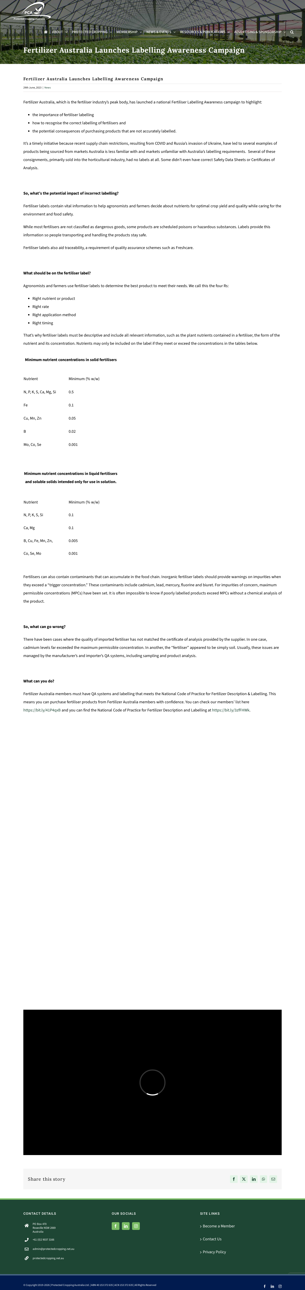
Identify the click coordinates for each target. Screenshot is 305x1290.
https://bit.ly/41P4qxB (42, 710)
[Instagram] (136, 1226)
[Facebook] (115, 1226)
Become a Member (219, 1226)
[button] (292, 32)
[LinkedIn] (126, 1226)
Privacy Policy (214, 1252)
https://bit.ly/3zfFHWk (230, 710)
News (47, 88)
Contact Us (212, 1239)
